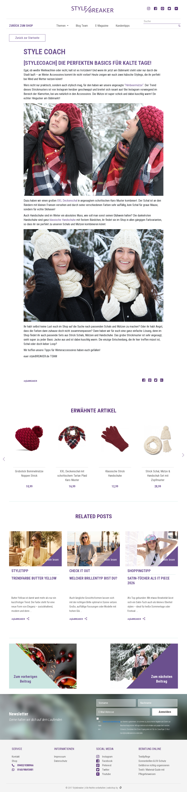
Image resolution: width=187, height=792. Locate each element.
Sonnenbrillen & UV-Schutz (152, 761)
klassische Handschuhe (63, 220)
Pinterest (103, 765)
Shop (14, 761)
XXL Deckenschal (67, 200)
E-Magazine (101, 25)
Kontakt (16, 756)
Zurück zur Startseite (27, 38)
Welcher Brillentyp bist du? (93, 578)
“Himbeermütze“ (134, 85)
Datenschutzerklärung (111, 722)
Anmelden (165, 712)
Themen (61, 25)
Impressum (60, 756)
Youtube (103, 774)
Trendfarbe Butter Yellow (33, 578)
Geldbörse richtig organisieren (154, 765)
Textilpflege (144, 756)
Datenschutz (60, 761)
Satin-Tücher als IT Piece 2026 (148, 580)
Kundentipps (123, 25)
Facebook (104, 761)
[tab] (28, 619)
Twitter (102, 769)
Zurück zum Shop (21, 25)
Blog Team (82, 25)
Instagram (104, 756)
